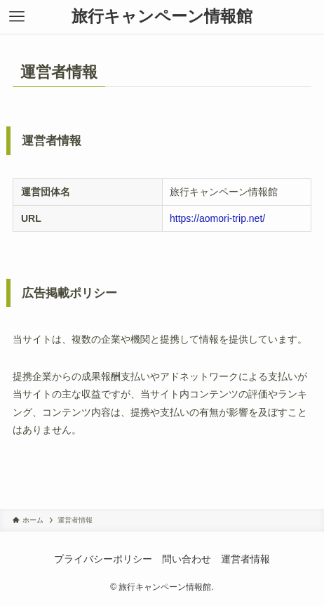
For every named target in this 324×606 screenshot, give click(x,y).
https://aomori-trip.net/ (217, 218)
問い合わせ (186, 559)
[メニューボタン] (17, 17)
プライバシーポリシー (103, 559)
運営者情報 (245, 559)
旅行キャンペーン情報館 (162, 16)
